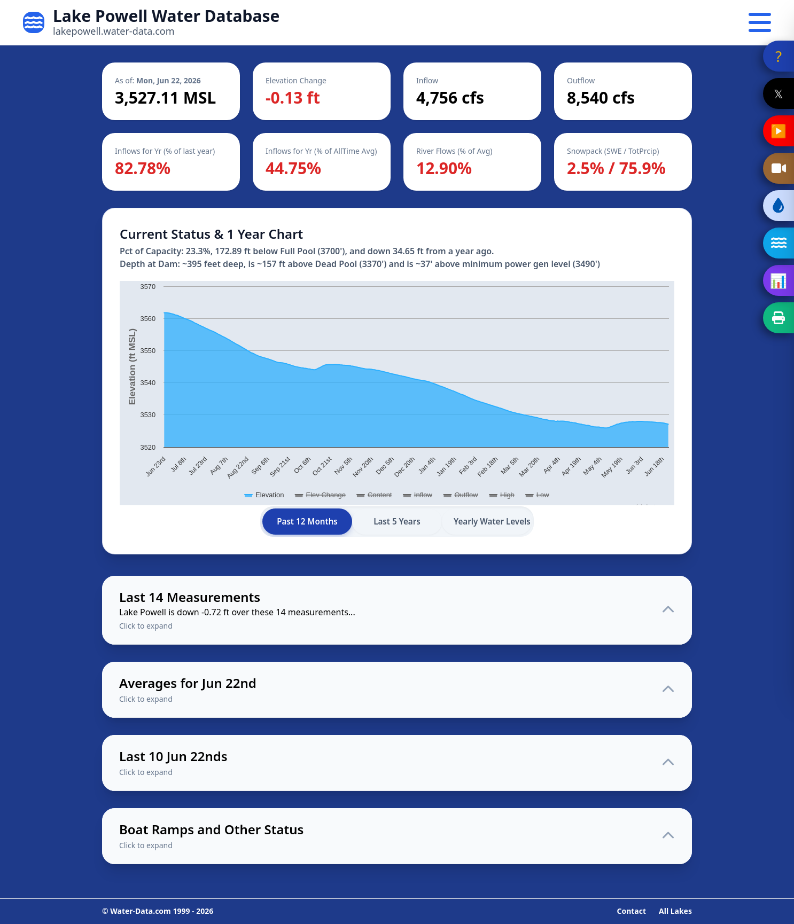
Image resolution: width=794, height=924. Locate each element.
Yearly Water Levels (492, 521)
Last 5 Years (397, 521)
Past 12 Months (307, 521)
